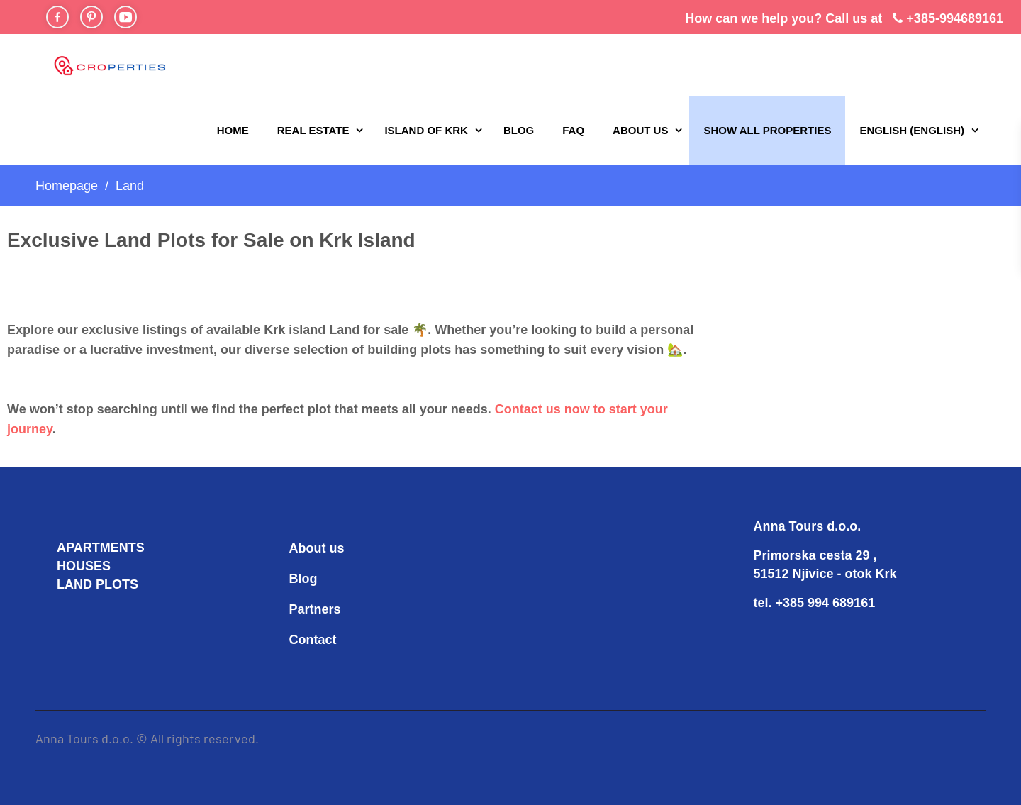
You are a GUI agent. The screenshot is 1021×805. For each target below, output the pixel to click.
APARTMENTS (101, 547)
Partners (315, 609)
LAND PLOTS (97, 584)
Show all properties (767, 130)
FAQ (573, 130)
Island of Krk (426, 130)
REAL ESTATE (313, 130)
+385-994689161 (954, 18)
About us (640, 130)
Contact (313, 640)
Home (233, 130)
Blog (518, 130)
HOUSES (84, 566)
